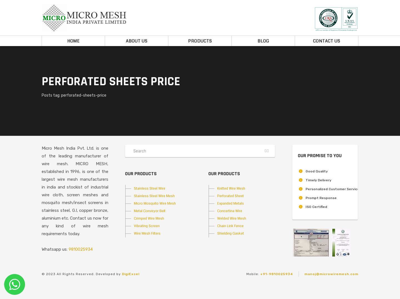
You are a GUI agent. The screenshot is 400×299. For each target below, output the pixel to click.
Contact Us (326, 41)
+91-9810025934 (276, 274)
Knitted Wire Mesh (231, 188)
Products (200, 41)
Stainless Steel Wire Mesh (154, 196)
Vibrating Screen (147, 225)
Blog (263, 41)
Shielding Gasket (230, 233)
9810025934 (81, 249)
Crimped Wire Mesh (149, 218)
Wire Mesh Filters (147, 233)
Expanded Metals (230, 203)
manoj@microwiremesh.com (331, 274)
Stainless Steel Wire (149, 188)
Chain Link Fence (230, 225)
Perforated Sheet (230, 196)
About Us (137, 41)
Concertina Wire (229, 210)
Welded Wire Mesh (231, 218)
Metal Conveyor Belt (150, 210)
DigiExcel (130, 274)
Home (73, 41)
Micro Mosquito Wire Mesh (155, 203)
